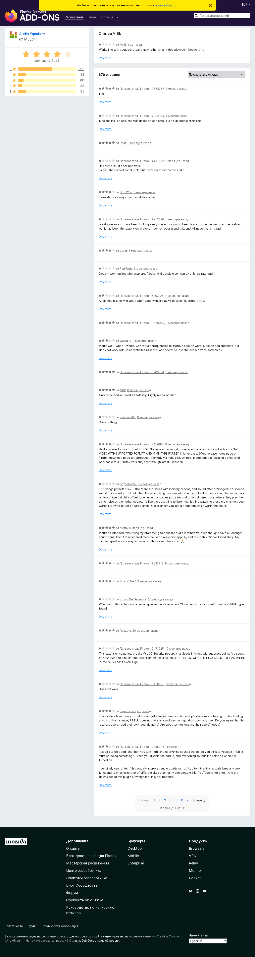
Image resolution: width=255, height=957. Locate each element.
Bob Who (126, 192)
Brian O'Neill (128, 581)
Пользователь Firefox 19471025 (142, 648)
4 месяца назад (176, 88)
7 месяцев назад (177, 295)
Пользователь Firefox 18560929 (142, 323)
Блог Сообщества (82, 885)
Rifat (123, 143)
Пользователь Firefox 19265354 (142, 372)
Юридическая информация (59, 926)
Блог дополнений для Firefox (91, 856)
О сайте (72, 848)
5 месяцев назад (139, 143)
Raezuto (125, 630)
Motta (124, 528)
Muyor (29, 39)
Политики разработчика (86, 878)
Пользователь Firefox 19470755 (142, 684)
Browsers (196, 848)
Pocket (195, 878)
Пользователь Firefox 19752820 (142, 219)
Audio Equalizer (32, 34)
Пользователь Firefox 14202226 (142, 295)
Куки (32, 926)
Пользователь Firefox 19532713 (141, 563)
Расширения (74, 17)
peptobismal (128, 484)
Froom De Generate (133, 599)
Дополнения (77, 841)
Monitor (195, 870)
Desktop (135, 848)
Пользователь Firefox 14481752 (142, 161)
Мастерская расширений (87, 863)
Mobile (133, 856)
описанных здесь (53, 936)
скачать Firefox (165, 5)
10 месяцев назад (160, 599)
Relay (193, 863)
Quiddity (125, 340)
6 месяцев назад (145, 268)
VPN (192, 856)
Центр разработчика (83, 870)
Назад (144, 800)
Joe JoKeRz (128, 417)
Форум (72, 893)
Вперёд (199, 800)
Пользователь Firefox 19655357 (142, 88)
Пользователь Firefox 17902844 (142, 115)
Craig (123, 250)
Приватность (14, 926)
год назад (135, 44)
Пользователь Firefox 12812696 (142, 444)
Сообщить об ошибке (84, 900)
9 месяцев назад (177, 444)
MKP (123, 390)
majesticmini (128, 711)
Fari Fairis (126, 268)
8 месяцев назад (177, 323)
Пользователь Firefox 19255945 (142, 746)
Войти (246, 4)
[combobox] (222, 15)
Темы (92, 17)
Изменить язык (199, 935)
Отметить (105, 57)
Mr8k (123, 44)
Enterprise (136, 863)
